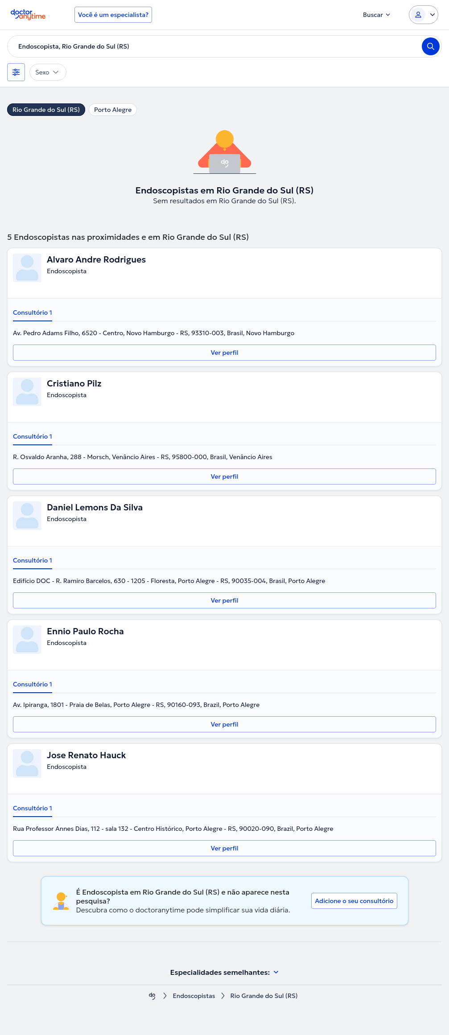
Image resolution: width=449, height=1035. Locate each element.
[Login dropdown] (423, 14)
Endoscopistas (193, 996)
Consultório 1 (32, 312)
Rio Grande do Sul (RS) (46, 110)
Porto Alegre (113, 110)
